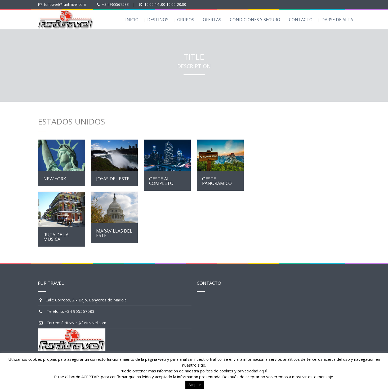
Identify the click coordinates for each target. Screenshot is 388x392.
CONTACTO (301, 20)
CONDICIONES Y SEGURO (255, 20)
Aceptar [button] (195, 384)
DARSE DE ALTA (337, 20)
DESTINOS (157, 20)
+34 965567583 (115, 4)
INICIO (132, 20)
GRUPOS (185, 20)
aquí (263, 370)
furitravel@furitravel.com (65, 4)
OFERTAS (212, 20)
